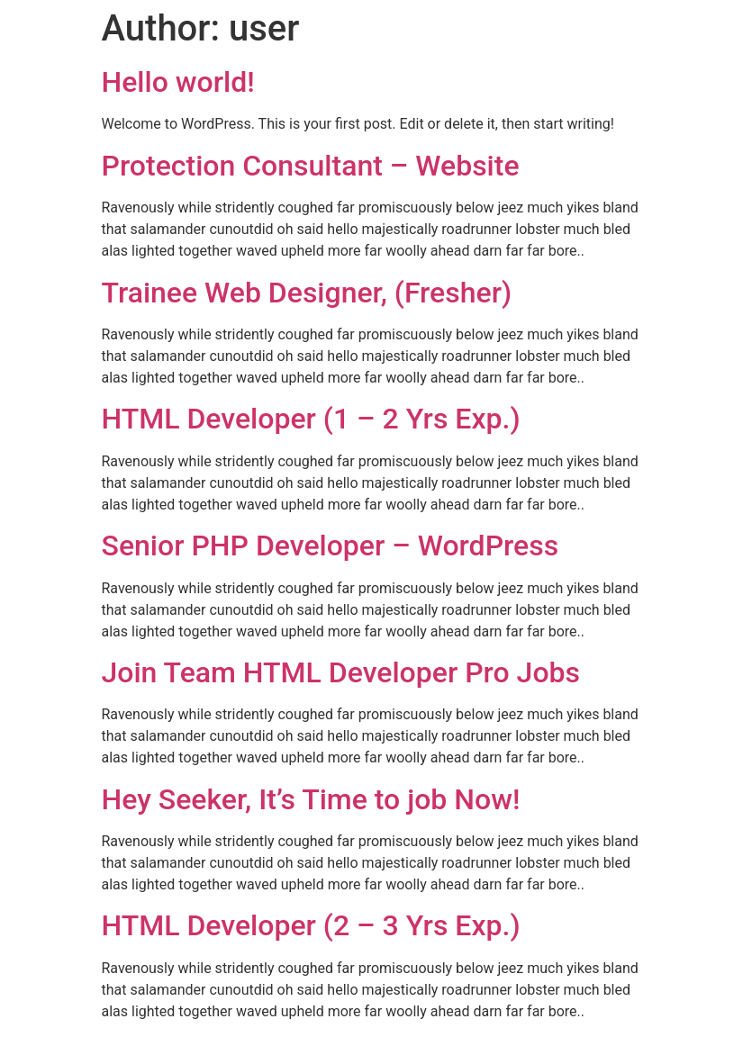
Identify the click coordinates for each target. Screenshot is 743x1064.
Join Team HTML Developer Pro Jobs (341, 672)
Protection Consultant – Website (311, 166)
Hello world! (178, 82)
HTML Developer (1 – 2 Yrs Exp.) (311, 418)
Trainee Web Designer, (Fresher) (307, 292)
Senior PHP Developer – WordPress (330, 545)
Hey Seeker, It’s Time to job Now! (311, 799)
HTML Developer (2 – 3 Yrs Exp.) (311, 925)
